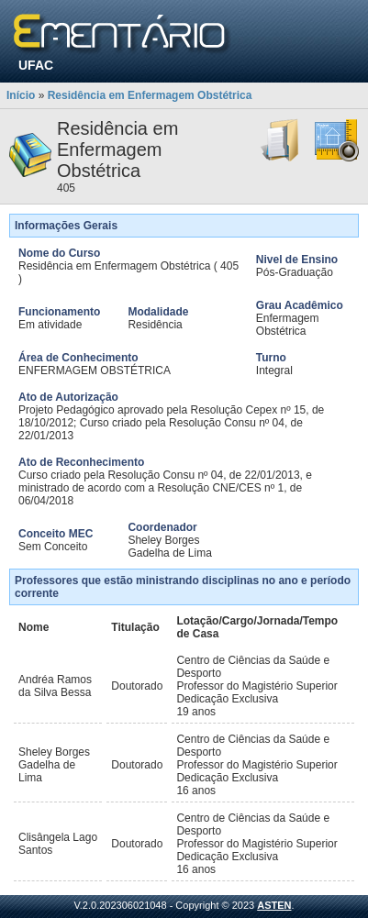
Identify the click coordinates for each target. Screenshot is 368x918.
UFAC (35, 65)
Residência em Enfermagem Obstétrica (150, 95)
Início (20, 95)
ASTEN (274, 905)
